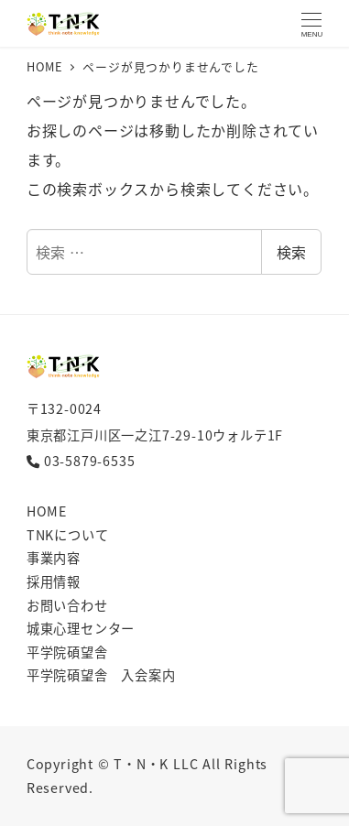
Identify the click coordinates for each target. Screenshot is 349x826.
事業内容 (54, 558)
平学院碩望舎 (67, 652)
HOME (47, 511)
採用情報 (54, 581)
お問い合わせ (67, 605)
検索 (291, 252)
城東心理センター (81, 628)
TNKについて (68, 535)
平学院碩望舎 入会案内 (101, 675)
